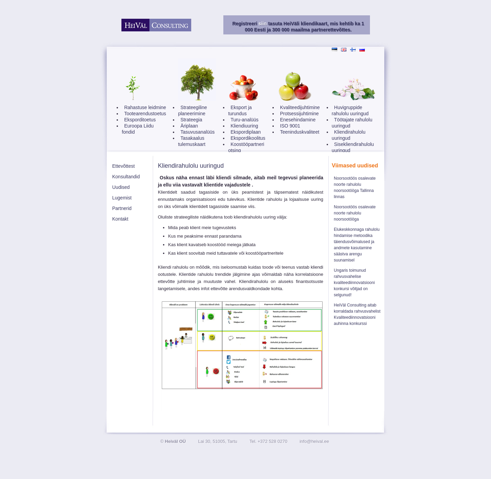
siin (262, 23)
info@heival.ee (314, 441)
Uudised (121, 187)
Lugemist (122, 197)
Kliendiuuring (244, 126)
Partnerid (122, 208)
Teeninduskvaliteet (299, 132)
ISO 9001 (290, 126)
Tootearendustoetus (145, 113)
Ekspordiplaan (245, 132)
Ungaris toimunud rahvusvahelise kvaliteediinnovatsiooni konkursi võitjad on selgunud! (354, 282)
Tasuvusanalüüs (197, 132)
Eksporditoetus (140, 119)
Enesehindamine (297, 119)
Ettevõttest (123, 166)
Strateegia (191, 119)
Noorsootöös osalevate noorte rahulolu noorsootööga (355, 213)
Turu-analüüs (244, 119)
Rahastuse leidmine (145, 107)
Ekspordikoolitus (247, 138)
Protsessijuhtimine (299, 113)
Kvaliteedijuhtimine (300, 107)
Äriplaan (189, 126)
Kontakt (120, 219)
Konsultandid (126, 176)
